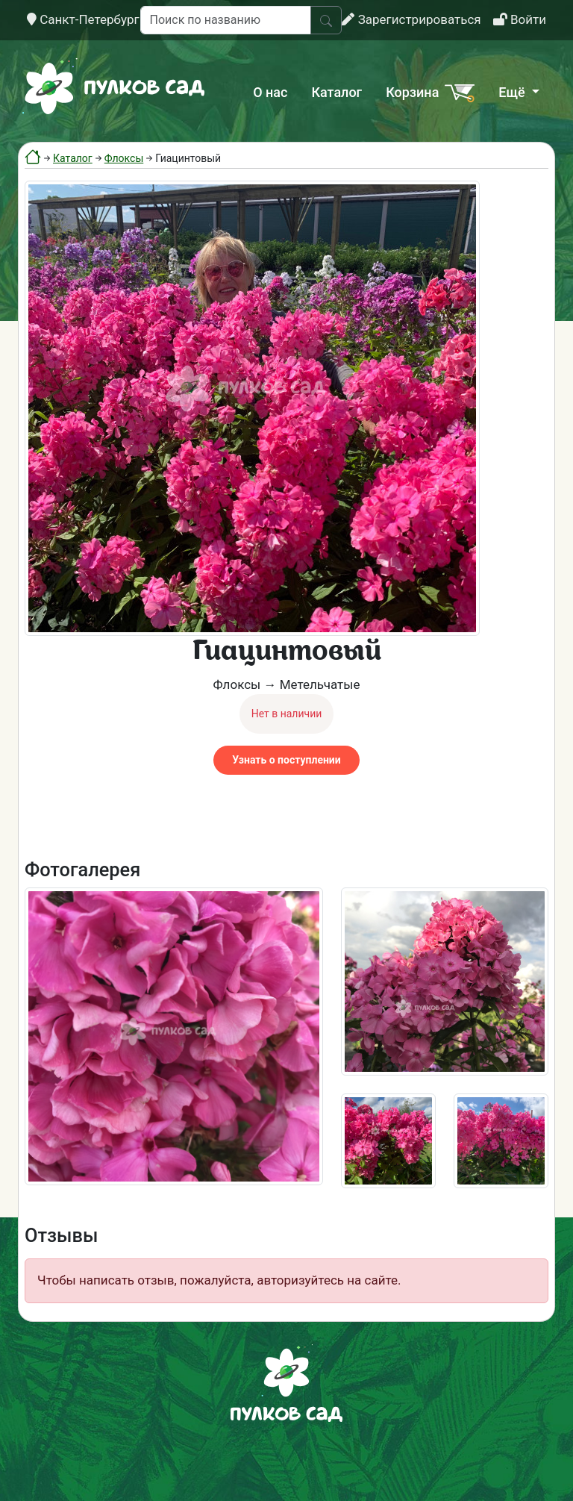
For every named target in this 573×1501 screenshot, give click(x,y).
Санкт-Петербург (83, 19)
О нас (270, 92)
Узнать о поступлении (286, 760)
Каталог (336, 92)
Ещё (513, 92)
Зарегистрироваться (411, 19)
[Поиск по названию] (225, 20)
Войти (519, 19)
